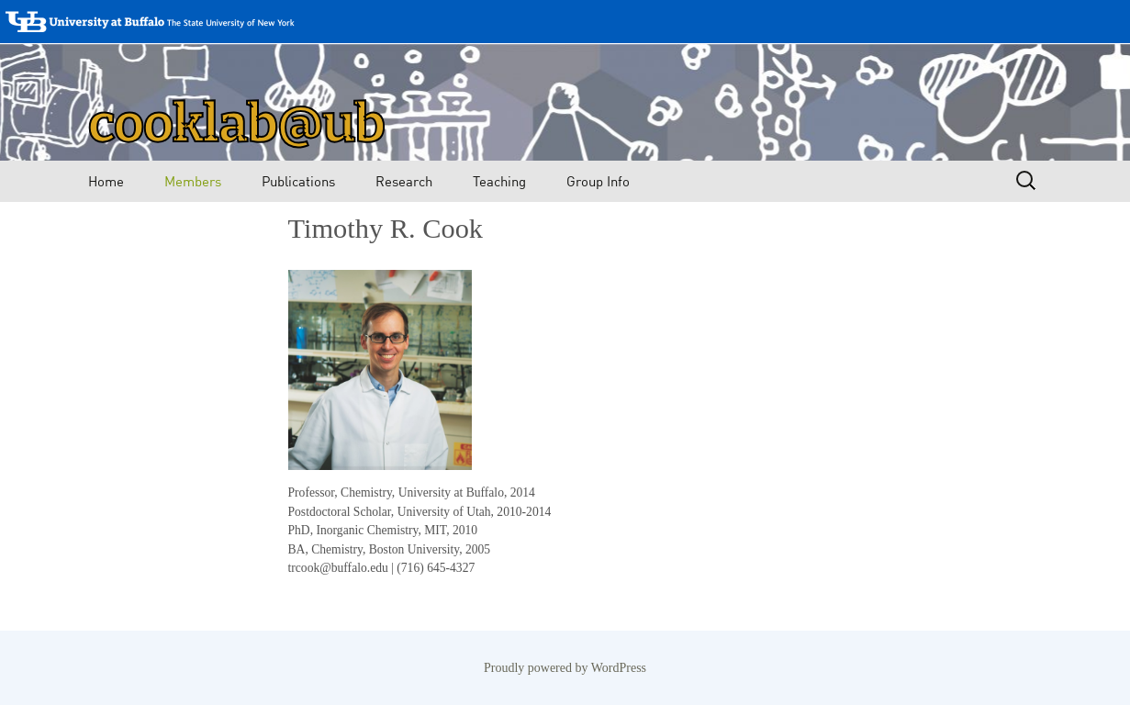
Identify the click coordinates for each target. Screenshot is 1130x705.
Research (403, 181)
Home (106, 181)
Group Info (598, 181)
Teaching (499, 181)
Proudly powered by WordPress (565, 668)
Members (192, 181)
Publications (298, 181)
